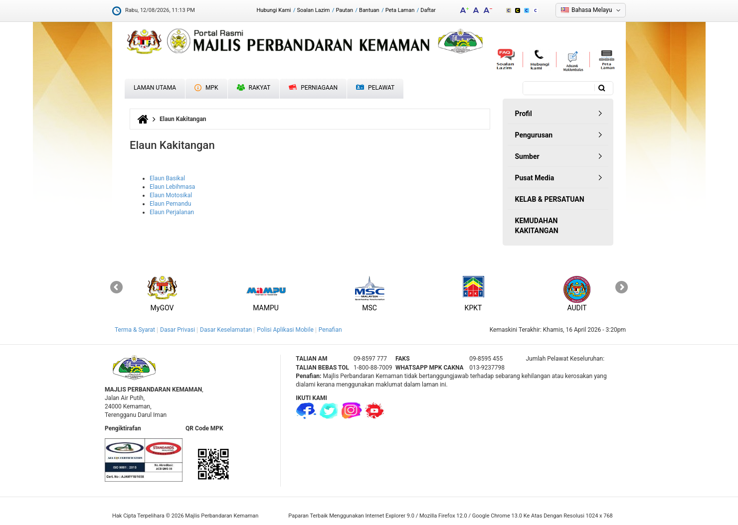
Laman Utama (155, 87)
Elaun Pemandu (170, 203)
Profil (523, 114)
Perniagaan (313, 87)
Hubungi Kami (273, 10)
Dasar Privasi (177, 329)
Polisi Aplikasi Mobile (285, 329)
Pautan (344, 10)
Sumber (527, 156)
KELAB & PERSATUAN (549, 199)
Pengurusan (534, 135)
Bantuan (369, 10)
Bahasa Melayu (591, 9)
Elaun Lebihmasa (172, 186)
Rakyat (254, 87)
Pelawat (375, 88)
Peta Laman (400, 10)
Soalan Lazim (313, 10)
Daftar (427, 10)
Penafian (330, 329)
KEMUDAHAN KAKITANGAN (536, 226)
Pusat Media (534, 178)
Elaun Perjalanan (172, 212)
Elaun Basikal (167, 178)
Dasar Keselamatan (226, 329)
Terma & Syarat (135, 329)
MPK (206, 87)
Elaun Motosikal (171, 195)
